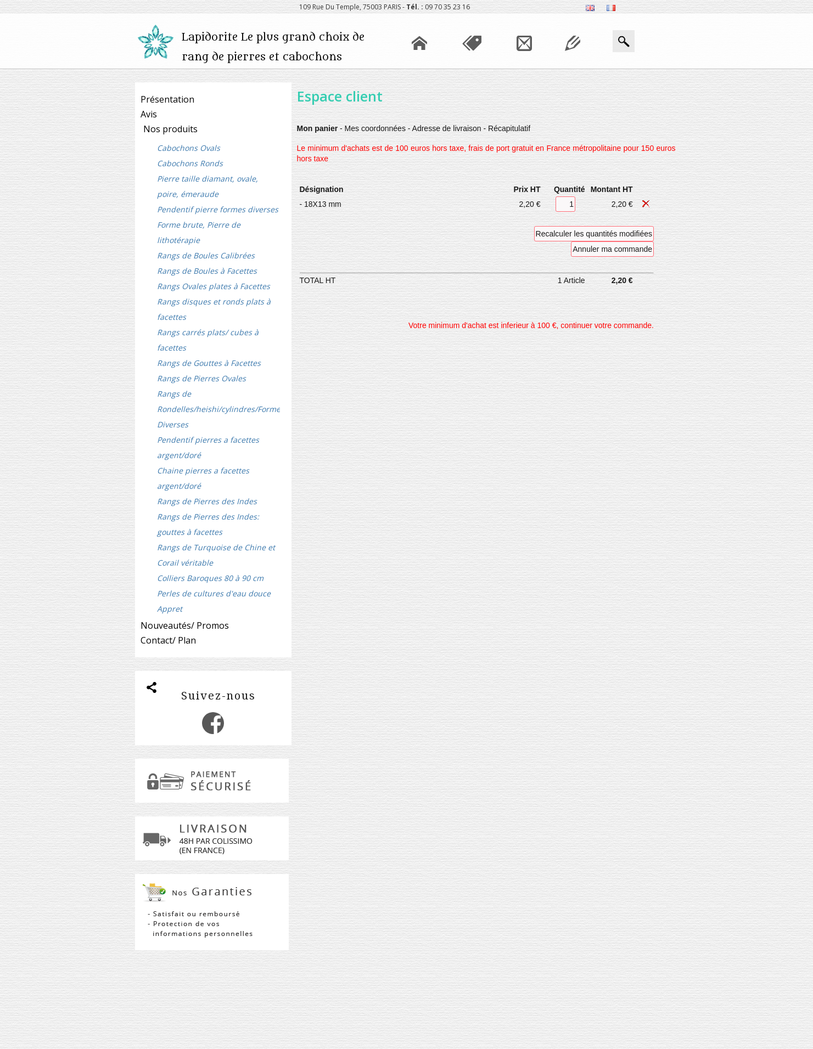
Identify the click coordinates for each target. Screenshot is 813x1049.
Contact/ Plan (168, 640)
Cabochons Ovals (188, 148)
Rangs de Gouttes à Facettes (209, 363)
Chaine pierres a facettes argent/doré (203, 478)
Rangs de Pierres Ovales (201, 378)
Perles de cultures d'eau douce (214, 593)
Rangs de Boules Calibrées (206, 255)
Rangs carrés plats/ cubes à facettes (208, 340)
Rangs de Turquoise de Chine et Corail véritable (216, 555)
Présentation (167, 99)
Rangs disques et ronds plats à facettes (214, 309)
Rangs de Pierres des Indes (207, 501)
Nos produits (170, 129)
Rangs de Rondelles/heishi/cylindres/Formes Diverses (218, 409)
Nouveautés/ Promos (185, 625)
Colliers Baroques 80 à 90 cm (210, 578)
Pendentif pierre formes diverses (217, 209)
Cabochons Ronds (190, 163)
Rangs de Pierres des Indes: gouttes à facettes (208, 524)
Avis (149, 114)
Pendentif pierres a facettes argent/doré (208, 447)
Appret (169, 609)
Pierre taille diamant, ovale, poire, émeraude (207, 186)
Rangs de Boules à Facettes (207, 271)
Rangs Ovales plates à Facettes (213, 286)
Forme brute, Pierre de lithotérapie (198, 232)
